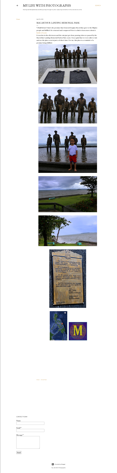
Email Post (44, 379)
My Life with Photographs (47, 5)
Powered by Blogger (58, 464)
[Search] (98, 5)
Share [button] (18, 19)
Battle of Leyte (41, 33)
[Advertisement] (67, 398)
